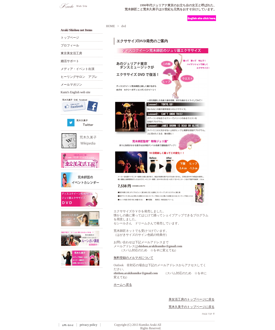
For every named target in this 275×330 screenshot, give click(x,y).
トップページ (70, 37)
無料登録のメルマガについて (133, 257)
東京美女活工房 (71, 53)
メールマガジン (71, 84)
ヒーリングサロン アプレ (79, 76)
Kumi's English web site (75, 92)
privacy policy (88, 324)
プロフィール (70, 45)
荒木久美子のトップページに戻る (191, 306)
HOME (110, 26)
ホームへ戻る (123, 284)
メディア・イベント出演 (77, 69)
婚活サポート (70, 61)
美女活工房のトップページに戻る (191, 299)
